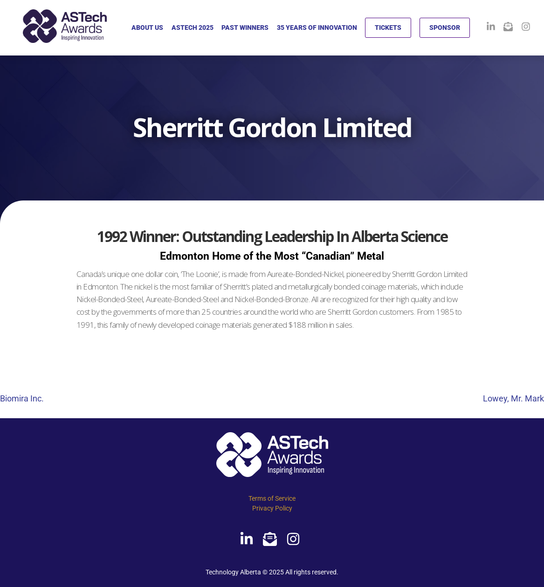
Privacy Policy (272, 508)
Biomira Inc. (22, 398)
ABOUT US (147, 27)
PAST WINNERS (245, 27)
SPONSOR (444, 27)
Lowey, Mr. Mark (513, 398)
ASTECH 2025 (192, 27)
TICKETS (388, 27)
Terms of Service (272, 498)
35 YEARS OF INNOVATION (317, 27)
